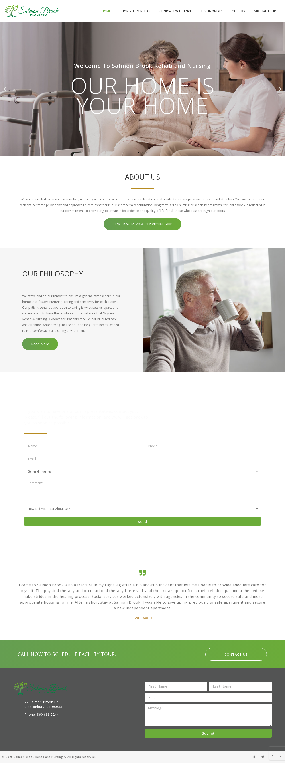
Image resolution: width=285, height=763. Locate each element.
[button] (138, 152)
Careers (238, 11)
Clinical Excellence (175, 11)
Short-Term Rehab (135, 11)
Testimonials (212, 11)
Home (106, 11)
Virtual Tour (265, 11)
